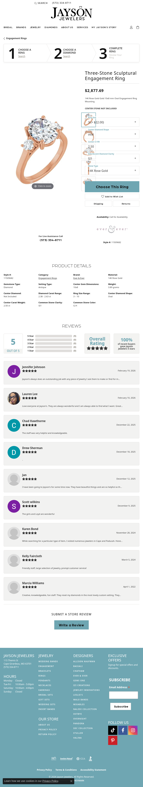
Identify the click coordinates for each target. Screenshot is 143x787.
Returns (126, 203)
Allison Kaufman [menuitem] (84, 661)
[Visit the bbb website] (90, 758)
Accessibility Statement (93, 769)
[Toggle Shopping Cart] (137, 27)
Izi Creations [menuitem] (81, 685)
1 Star (30, 350)
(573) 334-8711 (51, 240)
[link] (61, 3)
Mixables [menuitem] (79, 704)
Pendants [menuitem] (44, 680)
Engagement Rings (16, 38)
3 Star (30, 343)
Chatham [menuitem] (78, 671)
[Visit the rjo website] (53, 758)
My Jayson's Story (104, 27)
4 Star (30, 339)
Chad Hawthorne (34, 421)
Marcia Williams (33, 583)
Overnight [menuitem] (80, 718)
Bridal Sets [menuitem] (45, 695)
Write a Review (71, 625)
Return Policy (47, 734)
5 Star (30, 336)
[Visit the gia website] (80, 758)
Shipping (98, 203)
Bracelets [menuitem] (44, 671)
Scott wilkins (31, 502)
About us (67, 27)
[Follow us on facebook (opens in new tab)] (122, 730)
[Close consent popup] (71, 781)
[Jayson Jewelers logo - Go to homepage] (71, 15)
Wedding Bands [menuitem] (48, 661)
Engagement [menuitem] (46, 666)
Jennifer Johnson (33, 367)
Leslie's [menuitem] (78, 695)
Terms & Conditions (66, 769)
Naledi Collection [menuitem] (85, 709)
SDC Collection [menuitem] (83, 728)
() (75, 336)
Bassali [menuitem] (78, 666)
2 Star (30, 347)
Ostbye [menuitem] (77, 714)
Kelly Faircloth (32, 556)
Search (21, 56)
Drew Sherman (32, 448)
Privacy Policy (47, 729)
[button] (41, 3)
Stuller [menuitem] (78, 733)
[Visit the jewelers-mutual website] (66, 758)
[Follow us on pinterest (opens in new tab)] (112, 740)
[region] (42, 152)
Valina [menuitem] (77, 738)
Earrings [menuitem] (44, 690)
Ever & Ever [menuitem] (80, 675)
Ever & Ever (79, 278)
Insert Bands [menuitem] (46, 709)
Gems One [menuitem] (79, 680)
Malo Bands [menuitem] (80, 699)
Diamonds (51, 27)
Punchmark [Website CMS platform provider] (78, 780)
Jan (24, 475)
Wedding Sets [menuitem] (47, 704)
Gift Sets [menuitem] (44, 699)
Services (82, 27)
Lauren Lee (29, 394)
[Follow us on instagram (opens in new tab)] (133, 730)
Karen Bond (30, 529)
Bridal (8, 27)
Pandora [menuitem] (78, 723)
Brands (21, 27)
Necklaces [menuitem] (44, 685)
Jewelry (35, 27)
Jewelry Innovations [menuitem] (86, 690)
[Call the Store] (11, 667)
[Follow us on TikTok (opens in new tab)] (112, 730)
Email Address (119, 687)
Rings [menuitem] (42, 675)
